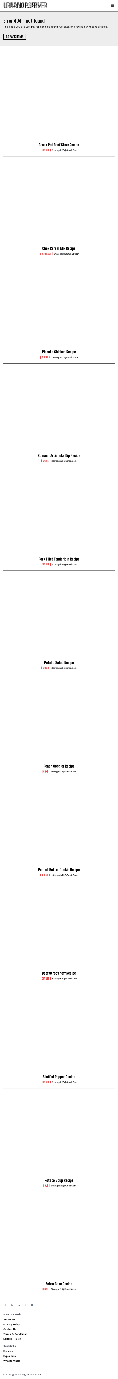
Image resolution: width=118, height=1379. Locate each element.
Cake (45, 771)
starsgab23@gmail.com (64, 150)
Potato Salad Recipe (59, 662)
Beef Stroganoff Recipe (59, 973)
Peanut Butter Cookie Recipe (59, 869)
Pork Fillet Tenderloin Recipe (59, 559)
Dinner (45, 150)
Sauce (45, 461)
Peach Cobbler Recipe (59, 766)
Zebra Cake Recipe (59, 1284)
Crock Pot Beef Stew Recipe (59, 145)
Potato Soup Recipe (58, 1180)
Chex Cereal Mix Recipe (59, 248)
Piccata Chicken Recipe (59, 352)
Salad (46, 668)
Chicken (45, 357)
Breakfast (45, 253)
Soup (45, 1185)
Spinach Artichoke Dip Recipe (59, 455)
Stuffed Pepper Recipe (59, 1077)
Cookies (45, 875)
